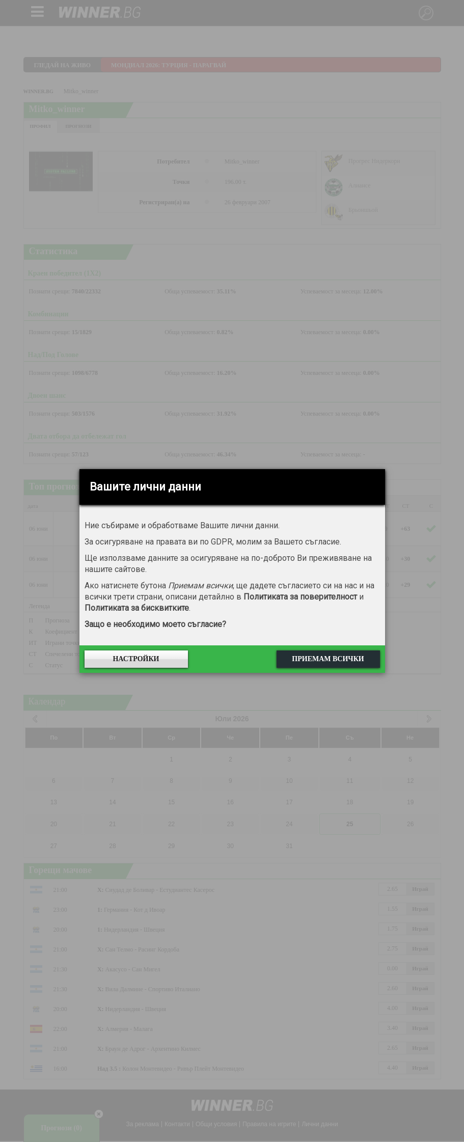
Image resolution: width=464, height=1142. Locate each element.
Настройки (136, 659)
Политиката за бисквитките (137, 608)
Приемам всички (328, 659)
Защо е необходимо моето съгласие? (155, 624)
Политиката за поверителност (300, 597)
